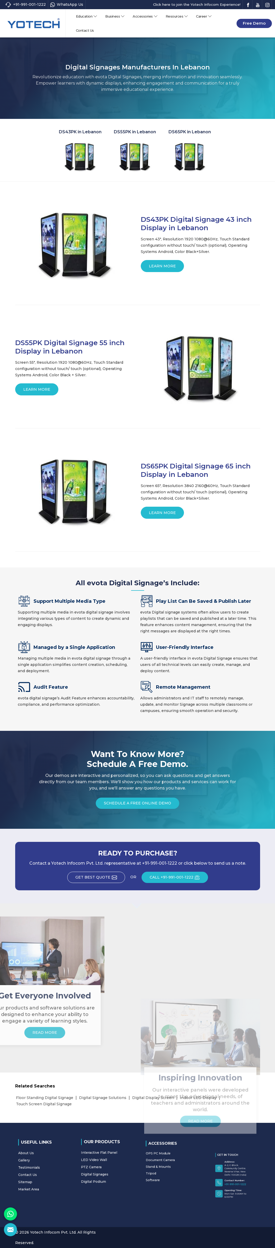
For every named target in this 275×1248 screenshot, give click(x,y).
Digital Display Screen (153, 1097)
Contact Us (85, 30)
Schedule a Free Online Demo (137, 805)
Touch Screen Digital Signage (44, 1104)
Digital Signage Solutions (102, 1097)
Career (204, 16)
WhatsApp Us (66, 4)
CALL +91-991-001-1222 (179, 879)
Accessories (145, 16)
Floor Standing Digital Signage (44, 1097)
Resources (177, 16)
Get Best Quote (100, 879)
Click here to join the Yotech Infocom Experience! (196, 4)
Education (87, 16)
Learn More (162, 268)
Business (115, 16)
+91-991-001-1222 (25, 5)
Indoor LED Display (198, 1097)
